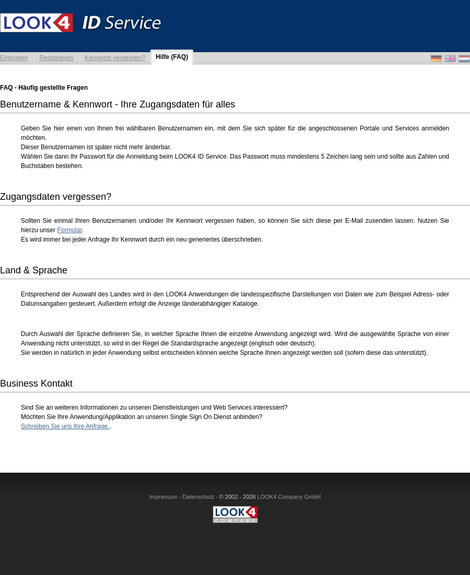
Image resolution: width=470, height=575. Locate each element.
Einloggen (14, 58)
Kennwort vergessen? (115, 58)
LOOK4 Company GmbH (289, 497)
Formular (69, 230)
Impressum (163, 497)
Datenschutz (198, 497)
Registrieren (56, 58)
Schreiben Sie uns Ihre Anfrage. (65, 426)
